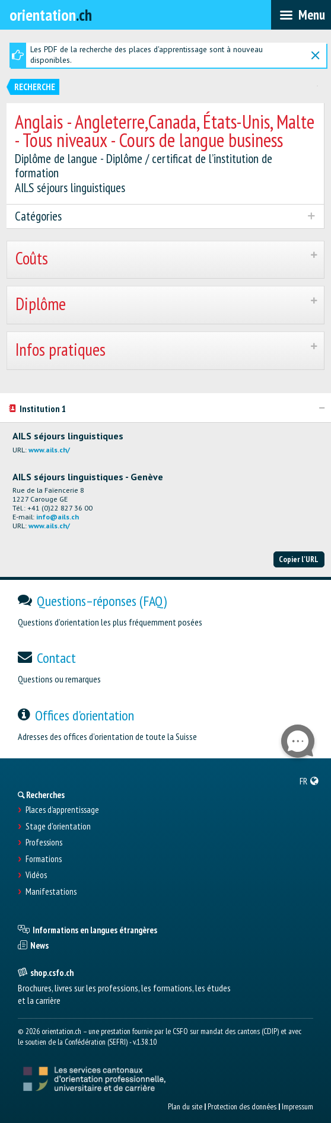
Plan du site (185, 1106)
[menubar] (301, 15)
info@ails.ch (57, 516)
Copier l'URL (299, 559)
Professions (44, 842)
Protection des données (242, 1106)
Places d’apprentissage (62, 810)
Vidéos (36, 875)
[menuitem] (309, 781)
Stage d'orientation (58, 826)
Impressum (297, 1106)
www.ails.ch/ (49, 449)
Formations (44, 859)
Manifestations (51, 891)
